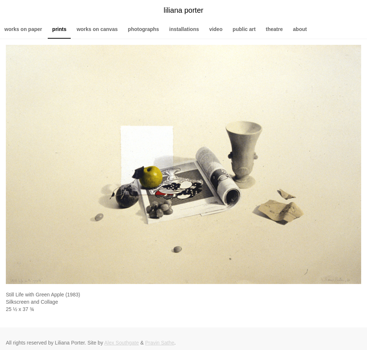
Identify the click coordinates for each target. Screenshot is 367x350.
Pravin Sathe (159, 343)
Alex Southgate (121, 343)
